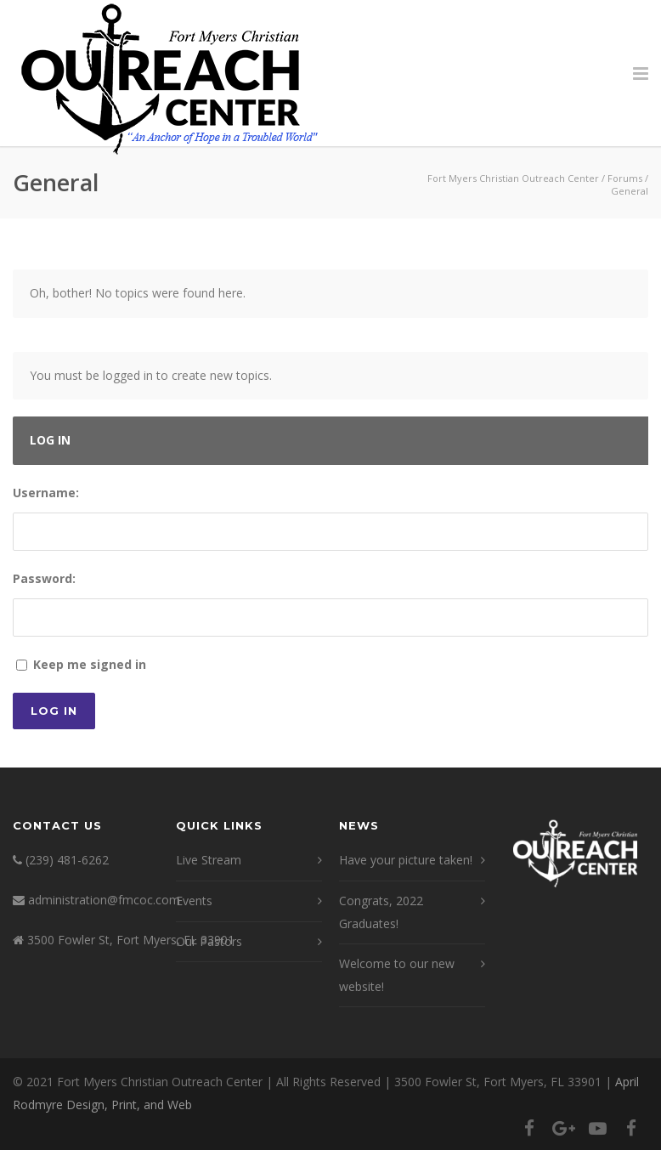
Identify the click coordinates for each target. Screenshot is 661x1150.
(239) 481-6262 (67, 860)
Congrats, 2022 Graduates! (381, 912)
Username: (46, 492)
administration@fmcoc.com (104, 900)
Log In (54, 710)
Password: (44, 578)
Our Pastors (209, 941)
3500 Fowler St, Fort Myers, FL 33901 (130, 940)
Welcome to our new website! (397, 974)
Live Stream (208, 860)
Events (194, 900)
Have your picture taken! (405, 860)
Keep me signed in (89, 664)
